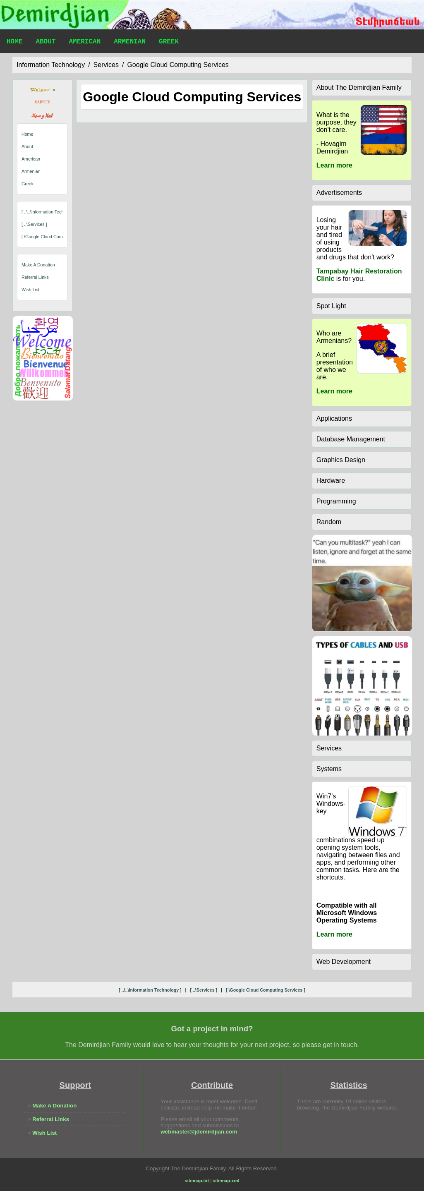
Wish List (30, 289)
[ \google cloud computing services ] (58, 236)
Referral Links (35, 277)
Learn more (334, 165)
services (106, 64)
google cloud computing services (177, 64)
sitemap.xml (226, 1180)
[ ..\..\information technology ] (50, 211)
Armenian (130, 42)
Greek (169, 42)
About (45, 42)
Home (14, 42)
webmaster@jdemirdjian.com (198, 1132)
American (85, 42)
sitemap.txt (197, 1180)
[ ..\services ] (34, 224)
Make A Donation (38, 264)
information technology (51, 64)
